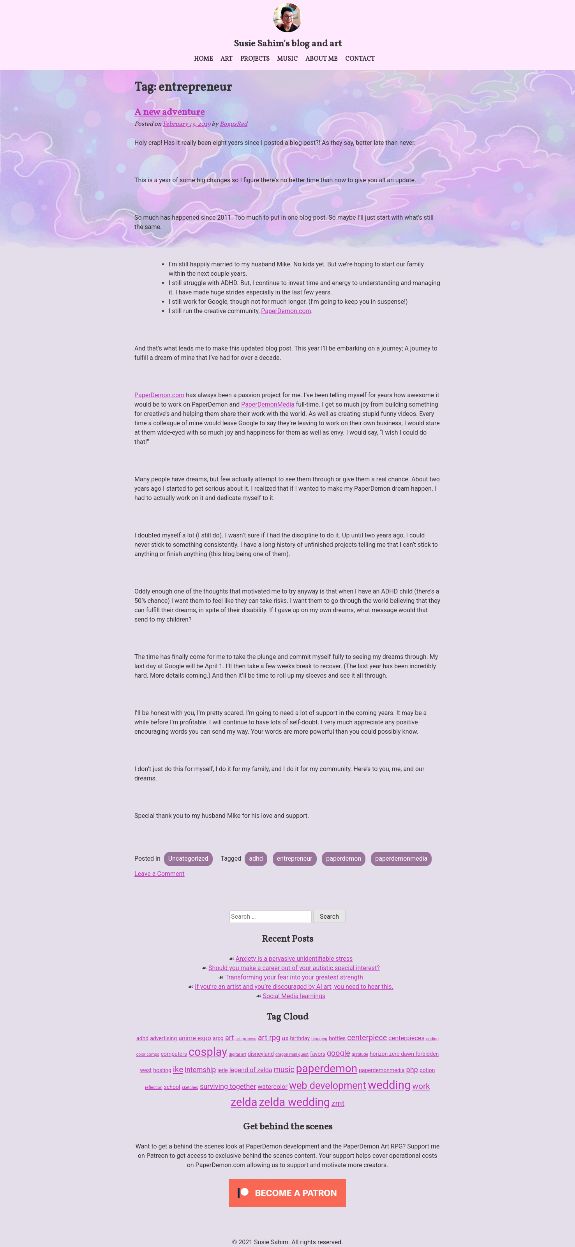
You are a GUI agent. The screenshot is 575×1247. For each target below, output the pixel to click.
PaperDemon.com (286, 311)
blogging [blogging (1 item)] (319, 1038)
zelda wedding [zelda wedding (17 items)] (294, 1102)
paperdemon (343, 858)
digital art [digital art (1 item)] (237, 1054)
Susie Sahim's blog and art (288, 44)
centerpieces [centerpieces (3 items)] (406, 1038)
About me (321, 59)
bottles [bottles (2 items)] (337, 1038)
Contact (360, 59)
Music (287, 59)
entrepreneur (294, 858)
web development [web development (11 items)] (327, 1085)
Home (203, 59)
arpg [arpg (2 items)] (218, 1038)
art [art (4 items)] (229, 1038)
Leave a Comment (159, 873)
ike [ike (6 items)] (178, 1069)
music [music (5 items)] (284, 1069)
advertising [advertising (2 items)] (163, 1038)
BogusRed (233, 124)
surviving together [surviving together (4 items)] (228, 1086)
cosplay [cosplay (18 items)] (208, 1052)
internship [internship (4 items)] (200, 1070)
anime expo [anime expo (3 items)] (194, 1038)
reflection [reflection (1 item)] (153, 1087)
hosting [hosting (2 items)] (162, 1070)
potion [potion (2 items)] (427, 1070)
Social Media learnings (294, 996)
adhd (256, 858)
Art (226, 59)
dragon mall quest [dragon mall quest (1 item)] (292, 1054)
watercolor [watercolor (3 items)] (273, 1086)
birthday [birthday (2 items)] (300, 1038)
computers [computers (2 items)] (174, 1054)
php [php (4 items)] (412, 1070)
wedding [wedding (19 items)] (389, 1085)
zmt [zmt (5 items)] (338, 1103)
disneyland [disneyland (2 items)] (261, 1054)
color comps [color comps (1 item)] (147, 1054)
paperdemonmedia (401, 858)
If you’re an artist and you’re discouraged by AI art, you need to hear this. (294, 986)
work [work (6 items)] (421, 1086)
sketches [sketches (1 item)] (190, 1087)
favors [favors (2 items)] (317, 1054)
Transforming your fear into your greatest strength (294, 977)
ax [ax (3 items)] (285, 1038)
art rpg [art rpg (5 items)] (269, 1037)
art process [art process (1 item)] (245, 1038)
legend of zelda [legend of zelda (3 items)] (250, 1070)
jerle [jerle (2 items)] (222, 1070)
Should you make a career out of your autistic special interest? (294, 968)
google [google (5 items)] (338, 1053)
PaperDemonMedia (268, 404)
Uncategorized (188, 858)
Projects (255, 59)
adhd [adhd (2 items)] (142, 1038)
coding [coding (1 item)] (432, 1038)
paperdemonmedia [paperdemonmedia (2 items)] (381, 1070)
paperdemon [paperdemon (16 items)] (326, 1068)
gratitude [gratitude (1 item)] (360, 1054)
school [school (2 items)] (172, 1087)
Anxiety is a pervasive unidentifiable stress (294, 958)
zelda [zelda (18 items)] (244, 1102)
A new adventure (169, 112)
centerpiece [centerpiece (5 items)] (367, 1037)
